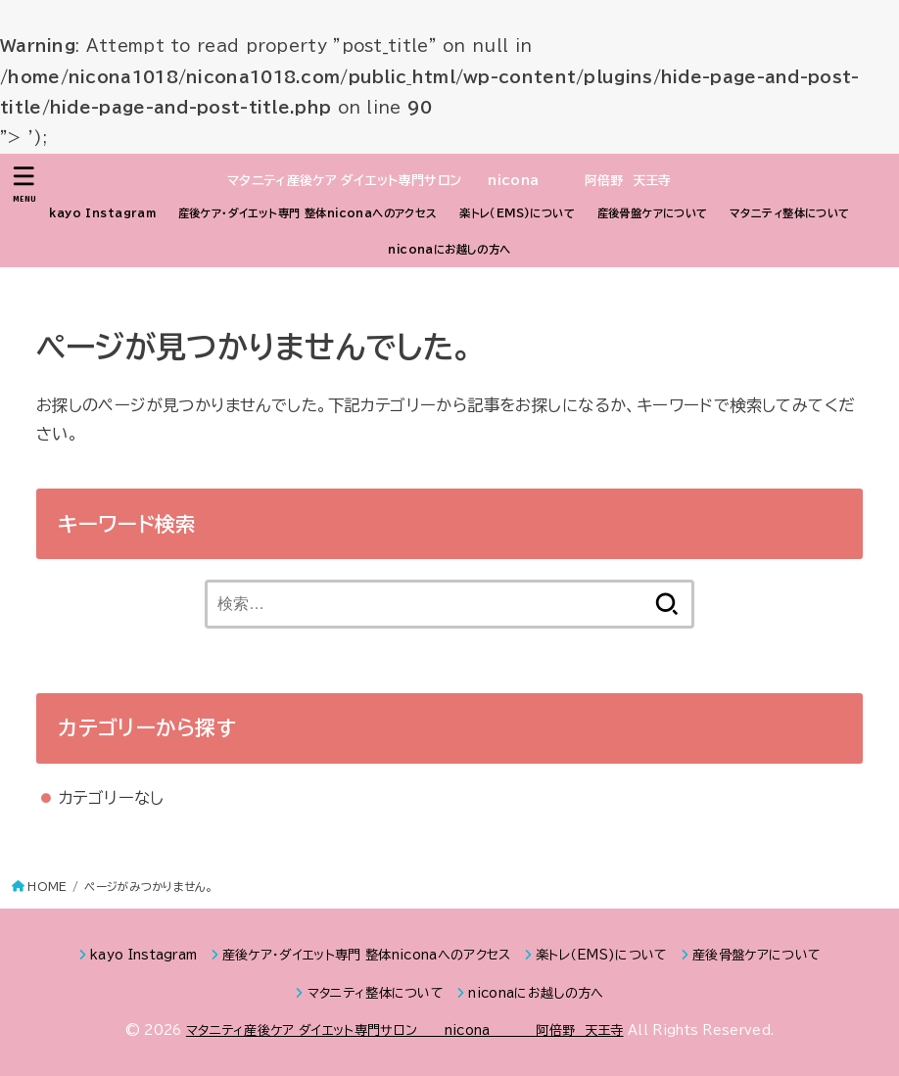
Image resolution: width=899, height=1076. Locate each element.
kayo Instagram (102, 213)
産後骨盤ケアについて (652, 213)
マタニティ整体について (790, 213)
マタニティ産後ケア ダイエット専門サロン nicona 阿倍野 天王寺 (449, 180)
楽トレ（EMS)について (517, 213)
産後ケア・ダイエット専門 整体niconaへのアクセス (308, 213)
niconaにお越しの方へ (449, 249)
